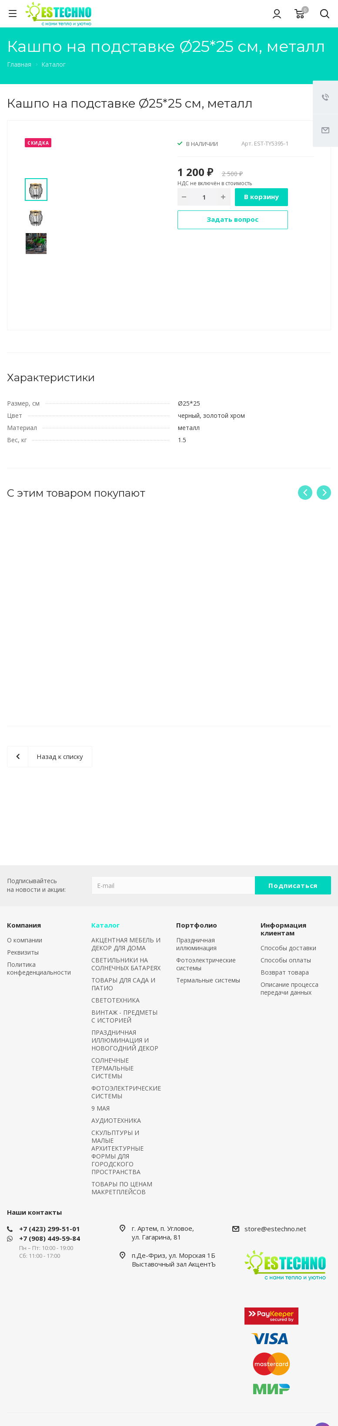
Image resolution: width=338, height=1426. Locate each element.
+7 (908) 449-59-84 (49, 1238)
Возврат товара (285, 972)
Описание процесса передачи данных (289, 988)
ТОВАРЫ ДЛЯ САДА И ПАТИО (123, 984)
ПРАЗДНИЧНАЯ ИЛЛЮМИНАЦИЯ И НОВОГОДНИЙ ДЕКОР (124, 1040)
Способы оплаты (286, 960)
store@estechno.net (275, 1228)
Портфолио (196, 925)
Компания (24, 925)
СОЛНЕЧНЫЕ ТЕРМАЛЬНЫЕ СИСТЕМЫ (112, 1068)
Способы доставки (288, 948)
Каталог (105, 925)
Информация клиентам (283, 929)
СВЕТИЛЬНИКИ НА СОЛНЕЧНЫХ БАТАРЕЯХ (126, 964)
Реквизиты (23, 952)
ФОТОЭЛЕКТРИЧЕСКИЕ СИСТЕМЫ (126, 1092)
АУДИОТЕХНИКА (116, 1120)
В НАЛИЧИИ (202, 144)
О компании (24, 940)
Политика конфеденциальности (39, 968)
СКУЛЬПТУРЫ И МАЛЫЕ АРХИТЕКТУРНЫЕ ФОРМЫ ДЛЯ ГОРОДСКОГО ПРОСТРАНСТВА (117, 1152)
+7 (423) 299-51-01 (49, 1228)
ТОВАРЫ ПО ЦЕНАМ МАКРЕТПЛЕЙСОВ (121, 1188)
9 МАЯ (100, 1108)
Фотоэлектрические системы (206, 964)
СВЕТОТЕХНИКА (115, 1000)
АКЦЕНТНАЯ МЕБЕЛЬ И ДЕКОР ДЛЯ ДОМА (126, 944)
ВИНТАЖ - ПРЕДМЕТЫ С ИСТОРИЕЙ (124, 1016)
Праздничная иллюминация (196, 944)
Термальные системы (208, 980)
